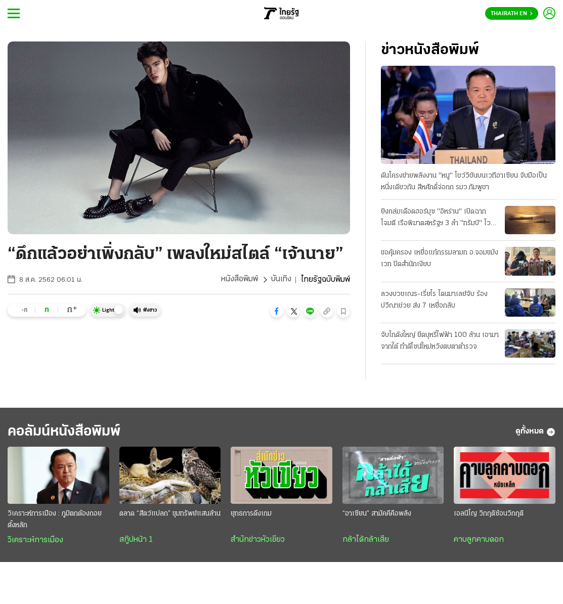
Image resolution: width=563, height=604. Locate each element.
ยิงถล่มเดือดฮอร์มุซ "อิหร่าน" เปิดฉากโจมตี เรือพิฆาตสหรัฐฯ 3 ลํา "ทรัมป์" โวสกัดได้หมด (436, 218)
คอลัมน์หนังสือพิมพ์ (67, 432)
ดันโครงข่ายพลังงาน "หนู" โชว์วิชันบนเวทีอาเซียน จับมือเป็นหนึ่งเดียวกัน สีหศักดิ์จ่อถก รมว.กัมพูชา (464, 181)
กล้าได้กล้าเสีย (365, 540)
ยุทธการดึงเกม (251, 514)
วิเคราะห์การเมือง (35, 541)
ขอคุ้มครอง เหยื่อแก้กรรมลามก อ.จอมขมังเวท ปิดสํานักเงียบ (439, 258)
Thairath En (512, 14)
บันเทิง (281, 280)
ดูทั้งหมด (535, 432)
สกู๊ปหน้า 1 (136, 540)
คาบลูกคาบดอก (479, 540)
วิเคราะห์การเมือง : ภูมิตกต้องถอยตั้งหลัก (55, 520)
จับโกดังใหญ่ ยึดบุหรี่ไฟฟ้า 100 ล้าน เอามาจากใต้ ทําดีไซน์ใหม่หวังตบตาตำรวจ (440, 341)
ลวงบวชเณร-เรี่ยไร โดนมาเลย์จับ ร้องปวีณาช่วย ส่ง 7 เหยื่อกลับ (434, 300)
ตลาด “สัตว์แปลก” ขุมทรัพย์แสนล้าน (170, 514)
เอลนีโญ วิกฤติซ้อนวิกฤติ (489, 514)
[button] (276, 311)
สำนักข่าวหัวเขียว (258, 540)
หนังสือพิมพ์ (239, 280)
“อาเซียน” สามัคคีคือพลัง (376, 514)
